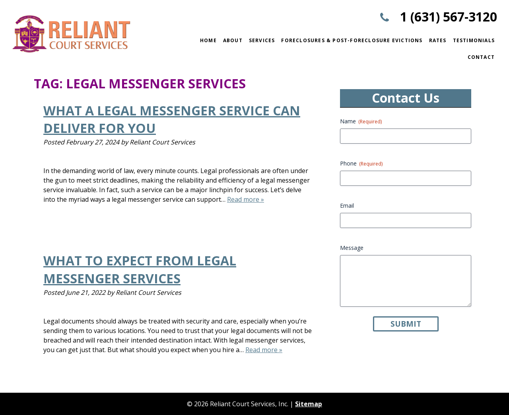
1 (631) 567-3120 (448, 16)
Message (351, 247)
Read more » (245, 199)
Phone (361, 163)
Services (262, 40)
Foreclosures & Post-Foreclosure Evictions (351, 40)
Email (347, 205)
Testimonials (474, 40)
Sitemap (308, 403)
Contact (481, 57)
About (233, 40)
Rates (438, 40)
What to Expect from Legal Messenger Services (139, 269)
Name (361, 121)
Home (208, 40)
